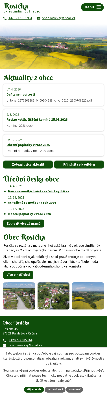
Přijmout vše (34, 389)
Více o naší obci (18, 274)
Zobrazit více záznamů (24, 223)
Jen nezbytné (55, 389)
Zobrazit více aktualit (28, 164)
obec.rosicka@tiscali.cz (25, 345)
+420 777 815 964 (20, 340)
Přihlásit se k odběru (79, 164)
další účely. (54, 363)
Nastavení (74, 389)
